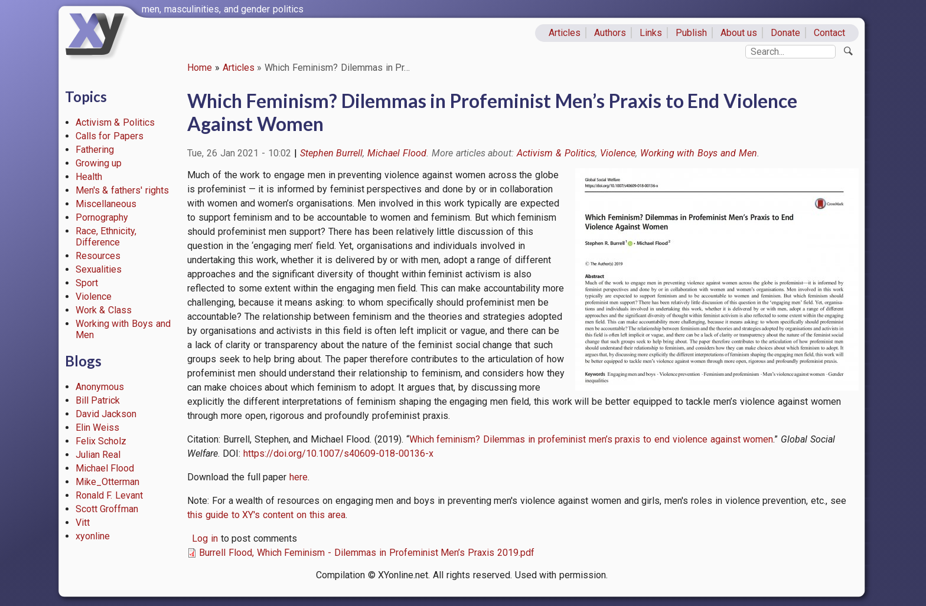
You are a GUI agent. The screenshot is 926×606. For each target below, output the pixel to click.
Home (199, 67)
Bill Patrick (98, 400)
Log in (205, 538)
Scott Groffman (107, 509)
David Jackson (106, 414)
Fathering (95, 149)
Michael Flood (105, 468)
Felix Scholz (101, 441)
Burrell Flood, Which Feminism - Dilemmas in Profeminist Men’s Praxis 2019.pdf (366, 552)
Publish (691, 32)
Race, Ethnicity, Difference (106, 236)
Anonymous (100, 386)
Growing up (99, 163)
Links (651, 32)
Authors (610, 32)
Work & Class (104, 310)
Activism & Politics (115, 122)
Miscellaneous (106, 203)
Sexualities (99, 269)
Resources (98, 255)
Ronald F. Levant (110, 495)
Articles (565, 32)
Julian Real (98, 454)
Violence (94, 296)
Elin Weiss (98, 427)
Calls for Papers (110, 136)
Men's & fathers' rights (122, 190)
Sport (87, 283)
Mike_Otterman (107, 481)
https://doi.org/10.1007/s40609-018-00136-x (338, 453)
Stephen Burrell (331, 153)
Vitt (83, 522)
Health (89, 176)
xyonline (93, 536)
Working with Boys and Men (698, 153)
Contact (829, 32)
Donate (785, 32)
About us (739, 32)
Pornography (102, 217)
